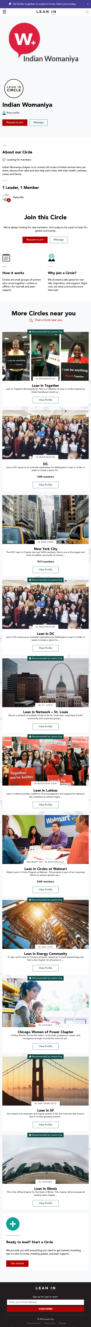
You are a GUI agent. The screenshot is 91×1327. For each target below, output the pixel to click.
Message (39, 122)
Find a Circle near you (45, 320)
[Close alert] (87, 4)
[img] (45, 356)
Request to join (14, 122)
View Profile (45, 400)
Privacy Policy (49, 1323)
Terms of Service (34, 1323)
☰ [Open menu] (4, 12)
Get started (17, 1263)
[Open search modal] (87, 12)
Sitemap (62, 1323)
